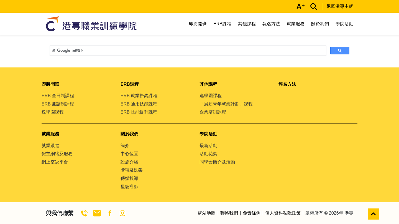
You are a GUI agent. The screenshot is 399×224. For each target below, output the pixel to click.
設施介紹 (129, 162)
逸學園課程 (53, 112)
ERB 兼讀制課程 (58, 104)
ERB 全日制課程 (58, 95)
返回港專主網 (340, 6)
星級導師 (129, 186)
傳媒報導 (129, 178)
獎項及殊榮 (132, 170)
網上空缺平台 (55, 162)
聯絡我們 (229, 213)
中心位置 (129, 153)
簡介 (125, 145)
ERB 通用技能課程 (139, 104)
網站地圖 (207, 213)
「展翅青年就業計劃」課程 (226, 104)
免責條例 (251, 213)
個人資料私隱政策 (283, 213)
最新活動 (208, 145)
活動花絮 (208, 153)
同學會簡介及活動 (217, 162)
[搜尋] (187, 50)
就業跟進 (50, 145)
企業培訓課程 (213, 112)
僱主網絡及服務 (57, 153)
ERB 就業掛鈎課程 (139, 95)
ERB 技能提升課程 (139, 112)
